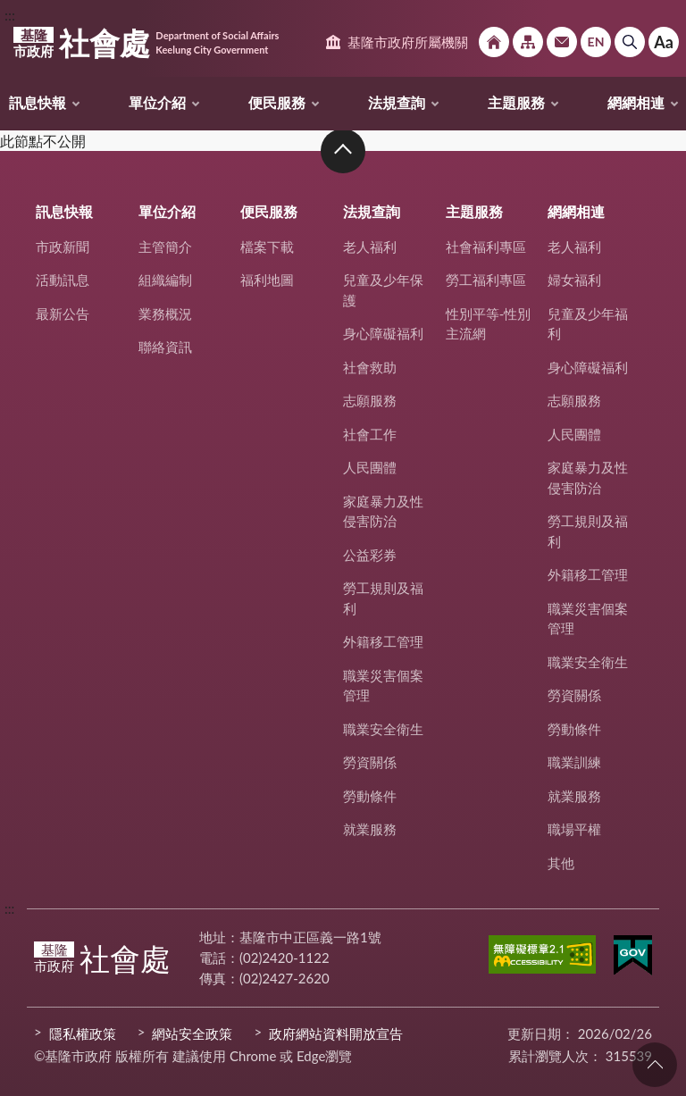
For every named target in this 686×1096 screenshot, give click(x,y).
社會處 (146, 43)
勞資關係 (370, 762)
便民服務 (276, 102)
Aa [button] (663, 42)
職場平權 (574, 829)
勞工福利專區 (486, 280)
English (596, 42)
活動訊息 (62, 280)
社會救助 (370, 367)
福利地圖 (267, 280)
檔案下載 (267, 246)
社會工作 (370, 434)
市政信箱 (562, 42)
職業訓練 (574, 762)
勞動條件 (370, 796)
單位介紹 (157, 102)
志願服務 (370, 400)
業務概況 (165, 313)
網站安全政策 (192, 1033)
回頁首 (654, 1064)
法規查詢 (396, 102)
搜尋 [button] (630, 42)
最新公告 (62, 313)
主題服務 (516, 102)
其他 (561, 863)
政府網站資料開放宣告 (336, 1033)
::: (9, 14)
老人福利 (370, 246)
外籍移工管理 (383, 641)
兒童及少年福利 (588, 323)
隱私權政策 (82, 1033)
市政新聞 (62, 246)
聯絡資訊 (165, 347)
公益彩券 (370, 555)
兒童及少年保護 (383, 290)
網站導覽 (528, 42)
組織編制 (165, 280)
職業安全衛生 (383, 729)
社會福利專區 (486, 246)
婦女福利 (574, 280)
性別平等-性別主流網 (488, 323)
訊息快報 (37, 102)
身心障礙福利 (383, 333)
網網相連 (636, 102)
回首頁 (494, 42)
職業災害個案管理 (383, 685)
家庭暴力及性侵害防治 (383, 511)
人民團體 (370, 467)
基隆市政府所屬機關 (407, 42)
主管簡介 (165, 246)
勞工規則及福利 (383, 598)
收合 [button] (343, 151)
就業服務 (370, 829)
